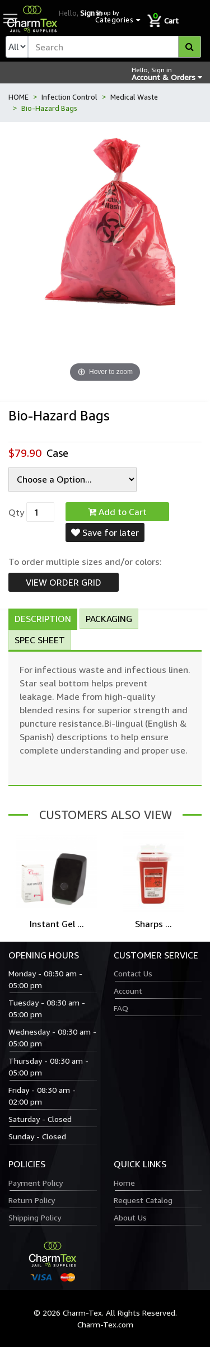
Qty (16, 512)
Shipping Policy (34, 1217)
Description (43, 618)
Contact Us (133, 973)
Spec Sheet (40, 640)
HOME (18, 96)
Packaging (109, 618)
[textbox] (114, 47)
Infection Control (69, 96)
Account (128, 990)
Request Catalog (143, 1200)
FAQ (121, 1008)
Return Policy (31, 1200)
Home (124, 1182)
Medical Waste (134, 96)
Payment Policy (35, 1182)
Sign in (91, 12)
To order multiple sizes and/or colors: (85, 561)
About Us (130, 1217)
